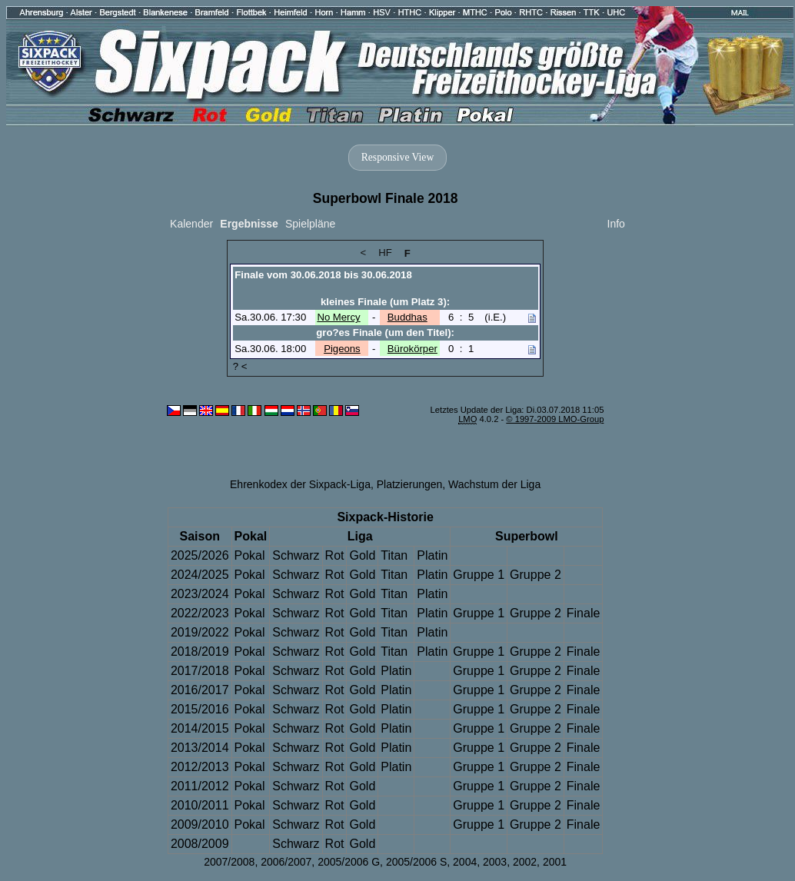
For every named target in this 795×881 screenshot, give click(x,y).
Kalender (191, 224)
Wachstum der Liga (494, 484)
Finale (583, 613)
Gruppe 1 (478, 574)
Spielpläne (310, 224)
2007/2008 (229, 862)
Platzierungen (410, 484)
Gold (362, 555)
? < (240, 366)
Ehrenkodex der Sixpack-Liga (300, 484)
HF (385, 252)
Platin (432, 555)
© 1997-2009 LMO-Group (555, 419)
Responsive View (397, 157)
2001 (555, 862)
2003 (495, 862)
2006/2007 (286, 862)
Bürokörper (412, 348)
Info (616, 224)
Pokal (250, 555)
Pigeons (342, 348)
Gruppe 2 (535, 574)
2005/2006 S (416, 862)
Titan (394, 555)
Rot (334, 555)
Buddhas (407, 317)
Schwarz (295, 555)
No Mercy (338, 317)
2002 (525, 862)
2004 (465, 862)
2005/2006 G (349, 862)
